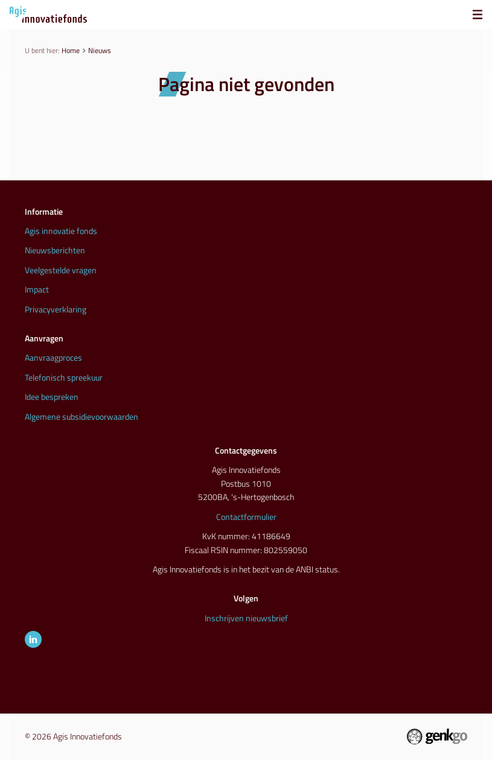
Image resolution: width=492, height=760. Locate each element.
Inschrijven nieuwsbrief (246, 618)
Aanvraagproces (53, 357)
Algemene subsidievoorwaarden (81, 416)
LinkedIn (33, 639)
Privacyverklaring (55, 309)
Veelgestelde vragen (61, 270)
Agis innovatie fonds (61, 230)
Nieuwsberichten (55, 250)
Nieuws (99, 50)
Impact (37, 289)
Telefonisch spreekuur (64, 377)
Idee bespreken (51, 396)
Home (71, 50)
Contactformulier (246, 516)
